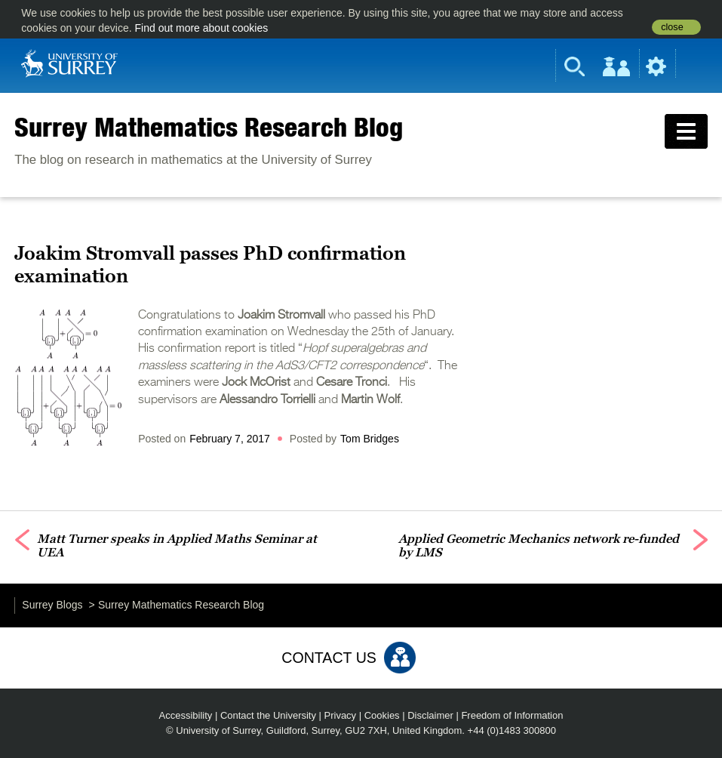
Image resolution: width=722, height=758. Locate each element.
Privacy (340, 715)
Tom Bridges (369, 439)
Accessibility (186, 715)
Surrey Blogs (52, 605)
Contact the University (268, 715)
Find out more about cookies (202, 28)
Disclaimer (430, 715)
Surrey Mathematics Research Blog (208, 127)
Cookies (382, 715)
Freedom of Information (512, 715)
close (672, 27)
